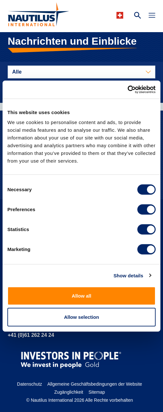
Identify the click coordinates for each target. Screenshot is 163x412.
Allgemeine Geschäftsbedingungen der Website (94, 384)
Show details (128, 275)
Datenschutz (29, 384)
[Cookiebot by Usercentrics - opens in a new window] (127, 89)
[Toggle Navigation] (152, 16)
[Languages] (121, 15)
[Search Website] (137, 16)
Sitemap (97, 392)
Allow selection (81, 316)
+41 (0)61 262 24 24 (31, 335)
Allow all (81, 296)
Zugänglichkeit (68, 392)
